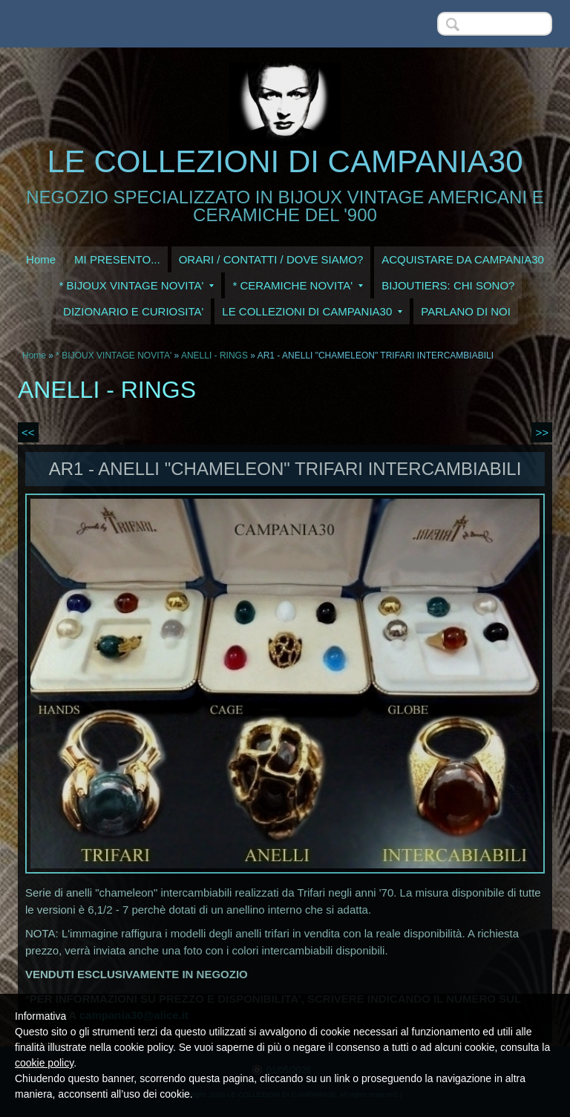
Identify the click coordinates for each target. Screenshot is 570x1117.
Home (41, 259)
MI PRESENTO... (117, 259)
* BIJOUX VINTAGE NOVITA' (136, 285)
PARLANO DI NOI (466, 311)
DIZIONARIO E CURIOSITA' (133, 311)
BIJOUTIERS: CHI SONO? (447, 285)
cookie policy (44, 1063)
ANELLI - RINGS (214, 355)
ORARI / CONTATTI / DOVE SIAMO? (271, 259)
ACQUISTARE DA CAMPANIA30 (462, 259)
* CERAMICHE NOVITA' (297, 285)
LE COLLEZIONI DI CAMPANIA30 (284, 161)
